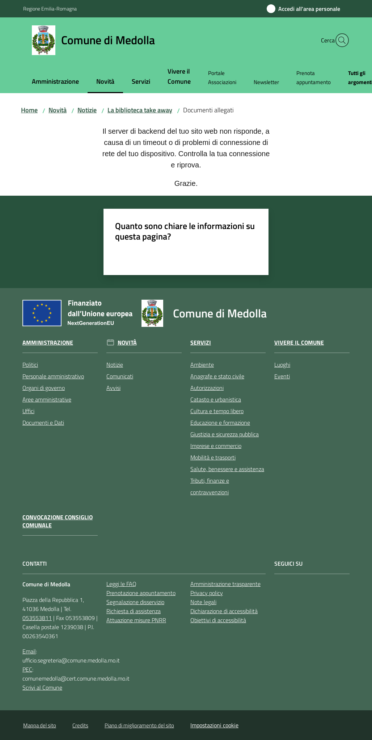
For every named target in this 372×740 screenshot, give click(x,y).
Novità (57, 110)
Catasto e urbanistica (215, 399)
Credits (80, 725)
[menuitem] (55, 82)
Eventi (282, 376)
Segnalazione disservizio (135, 602)
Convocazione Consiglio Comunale (57, 521)
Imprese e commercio (215, 445)
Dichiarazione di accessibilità (224, 611)
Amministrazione (47, 342)
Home (29, 110)
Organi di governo (43, 387)
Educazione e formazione (220, 422)
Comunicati (119, 376)
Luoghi (282, 364)
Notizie (87, 110)
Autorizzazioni (207, 387)
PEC (27, 669)
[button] (340, 40)
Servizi (200, 342)
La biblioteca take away (139, 110)
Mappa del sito (39, 725)
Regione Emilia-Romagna (50, 8)
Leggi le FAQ (121, 583)
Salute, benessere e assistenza (227, 469)
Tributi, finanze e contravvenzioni (209, 486)
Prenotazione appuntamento (141, 593)
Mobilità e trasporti (213, 457)
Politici (30, 364)
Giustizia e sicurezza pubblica (224, 434)
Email (29, 651)
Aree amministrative (46, 399)
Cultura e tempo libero (217, 411)
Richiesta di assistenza (133, 611)
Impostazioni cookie (214, 725)
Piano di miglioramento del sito (139, 725)
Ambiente (202, 364)
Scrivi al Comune (42, 687)
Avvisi (113, 387)
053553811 (37, 618)
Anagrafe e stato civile (217, 376)
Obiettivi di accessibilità (218, 620)
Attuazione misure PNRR (136, 620)
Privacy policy (206, 593)
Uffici (28, 411)
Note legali (203, 602)
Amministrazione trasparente (225, 583)
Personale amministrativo (53, 376)
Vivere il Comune (299, 342)
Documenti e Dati (43, 422)
